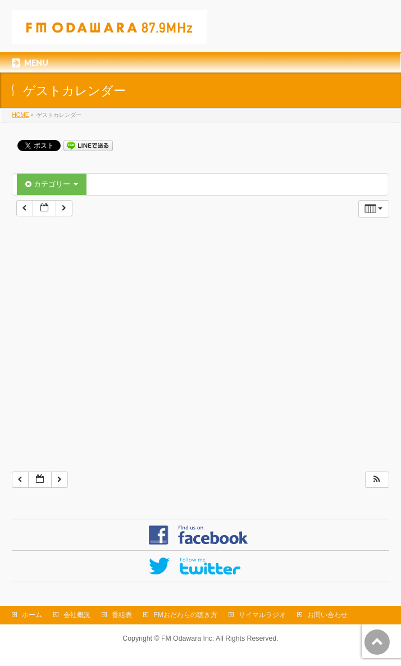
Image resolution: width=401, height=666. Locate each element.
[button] (377, 479)
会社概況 (76, 615)
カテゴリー (51, 184)
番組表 (122, 615)
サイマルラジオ (262, 615)
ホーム (32, 615)
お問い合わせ (327, 615)
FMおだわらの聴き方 (185, 615)
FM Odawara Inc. (187, 638)
